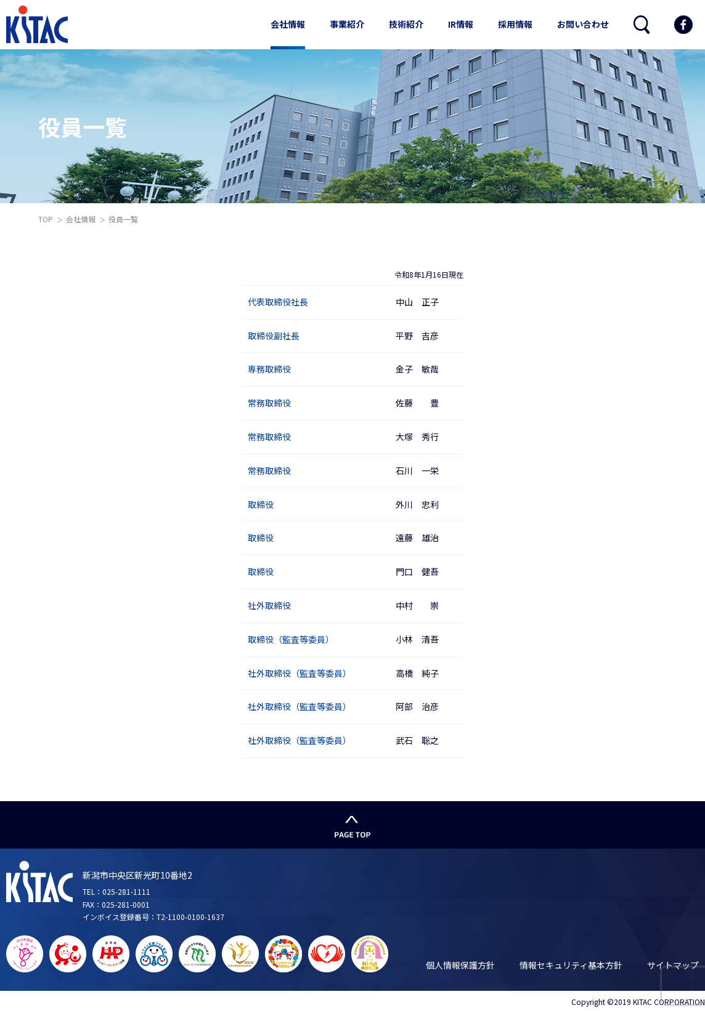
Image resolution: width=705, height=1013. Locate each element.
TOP (45, 219)
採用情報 (515, 24)
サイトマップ (673, 965)
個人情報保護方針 (460, 965)
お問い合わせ (583, 24)
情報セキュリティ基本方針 (571, 965)
